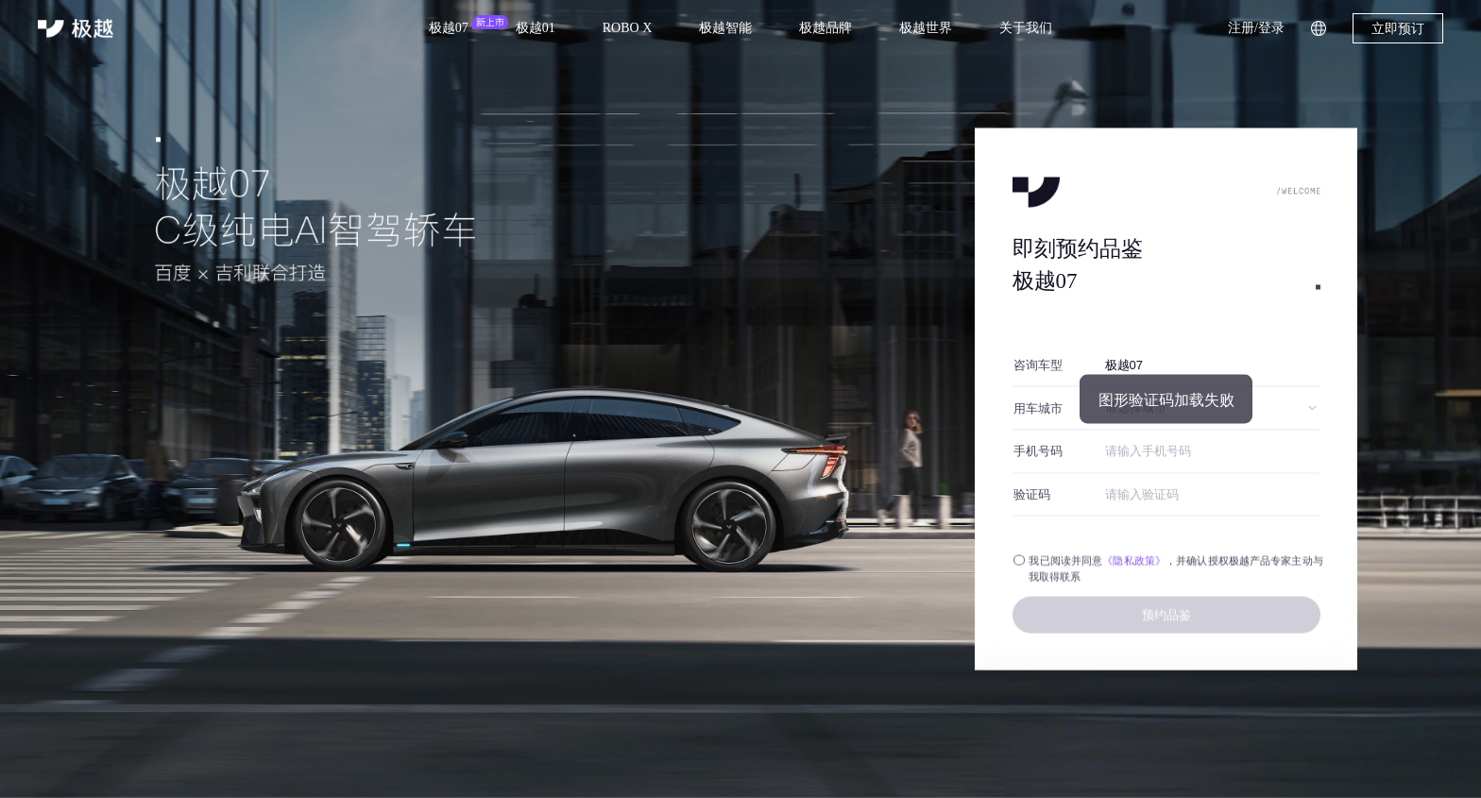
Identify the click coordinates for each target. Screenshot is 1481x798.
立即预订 (1397, 29)
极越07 (448, 28)
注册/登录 (1256, 28)
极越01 (535, 28)
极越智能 (725, 28)
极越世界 (925, 28)
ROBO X (628, 28)
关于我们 (1025, 28)
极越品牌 (825, 28)
